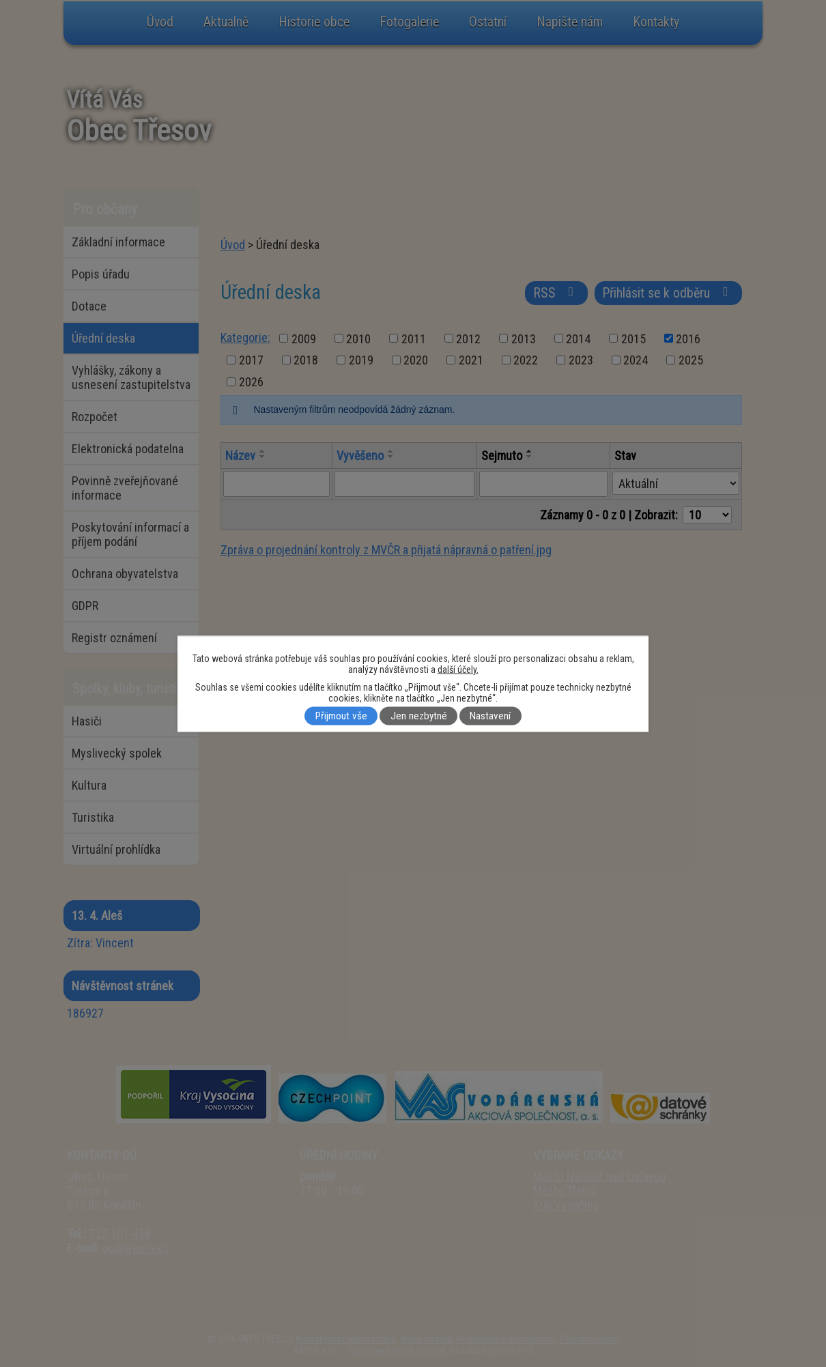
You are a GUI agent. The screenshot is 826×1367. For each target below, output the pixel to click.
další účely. (458, 668)
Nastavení (490, 716)
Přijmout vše (341, 716)
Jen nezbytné (418, 716)
